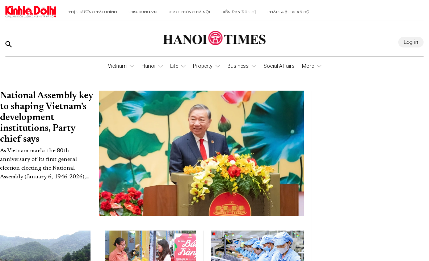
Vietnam (117, 66)
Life (174, 66)
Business (238, 66)
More (308, 66)
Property (203, 66)
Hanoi (148, 66)
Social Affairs (279, 66)
